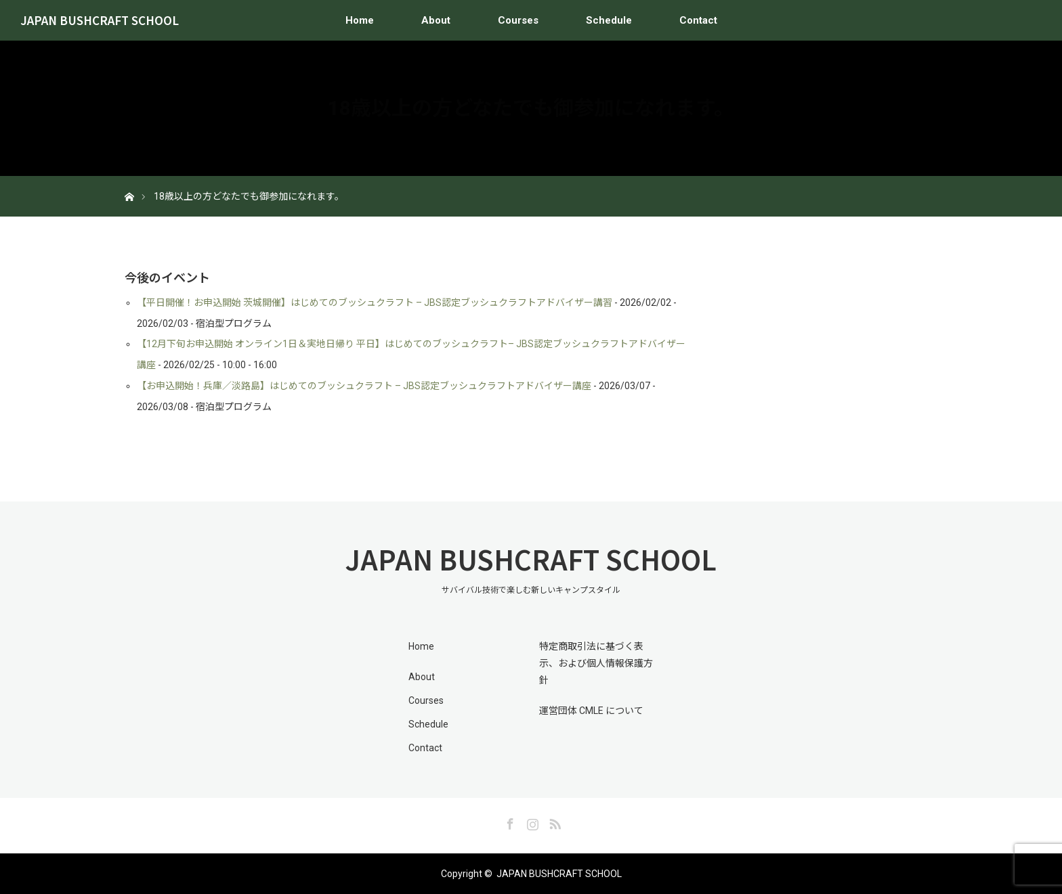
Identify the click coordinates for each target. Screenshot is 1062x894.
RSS (553, 821)
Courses (518, 20)
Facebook (508, 821)
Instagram (531, 821)
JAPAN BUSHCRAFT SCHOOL (99, 20)
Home (359, 20)
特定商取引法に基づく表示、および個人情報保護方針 (596, 663)
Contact (698, 20)
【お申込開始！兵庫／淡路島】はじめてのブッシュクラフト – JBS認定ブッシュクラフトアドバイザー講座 (364, 385)
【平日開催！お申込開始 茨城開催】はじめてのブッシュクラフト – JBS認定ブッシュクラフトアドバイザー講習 (374, 302)
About (435, 20)
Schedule (609, 20)
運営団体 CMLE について (591, 710)
